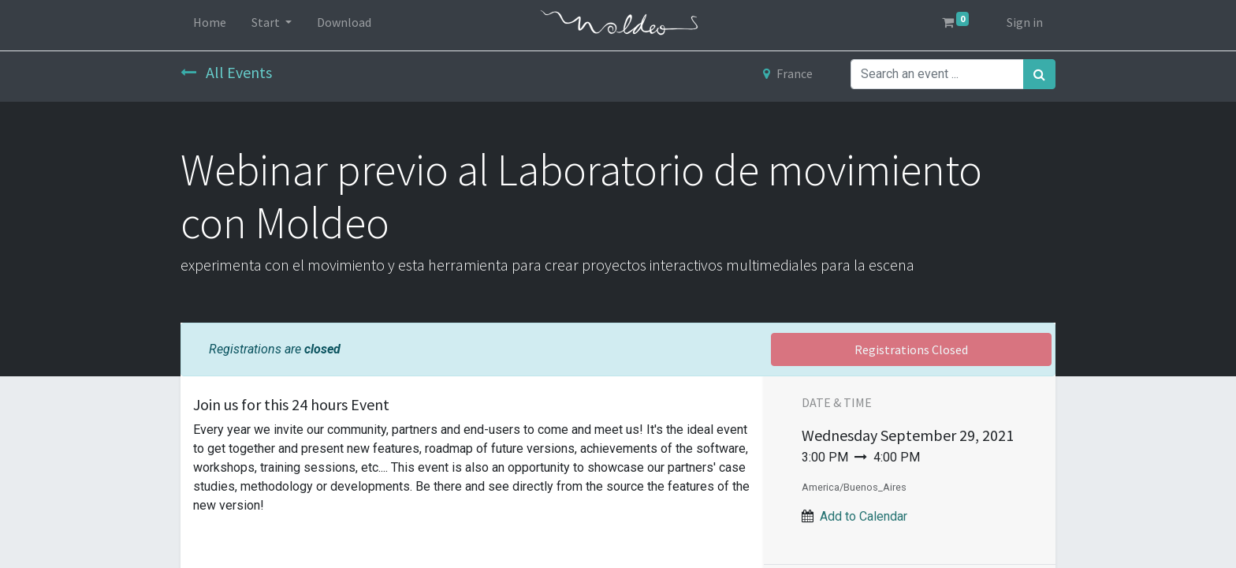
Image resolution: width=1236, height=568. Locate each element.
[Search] (1039, 74)
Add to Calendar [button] (863, 516)
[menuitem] (209, 25)
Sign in (1025, 22)
